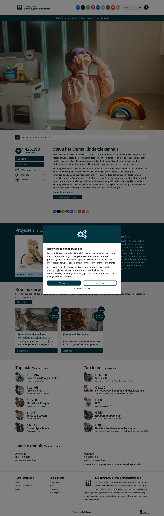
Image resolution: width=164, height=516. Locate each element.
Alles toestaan (64, 283)
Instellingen (100, 283)
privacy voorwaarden (84, 262)
